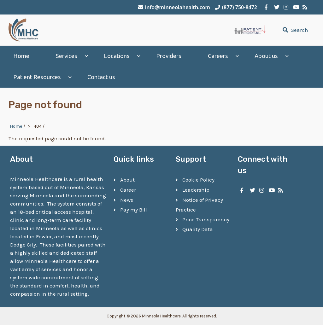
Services (66, 56)
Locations (117, 56)
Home (21, 56)
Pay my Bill (133, 209)
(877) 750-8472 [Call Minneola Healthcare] (236, 7)
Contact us (101, 77)
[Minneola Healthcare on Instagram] (285, 7)
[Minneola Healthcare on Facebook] (266, 7)
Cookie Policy (198, 180)
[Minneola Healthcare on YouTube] (295, 7)
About (127, 180)
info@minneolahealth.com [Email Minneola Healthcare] (174, 7)
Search (294, 30)
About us (266, 56)
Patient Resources (37, 77)
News (126, 200)
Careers (218, 56)
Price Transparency (205, 219)
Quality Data (197, 229)
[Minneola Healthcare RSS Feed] (304, 7)
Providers (168, 56)
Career (128, 190)
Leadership (195, 190)
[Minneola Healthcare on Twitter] (276, 7)
